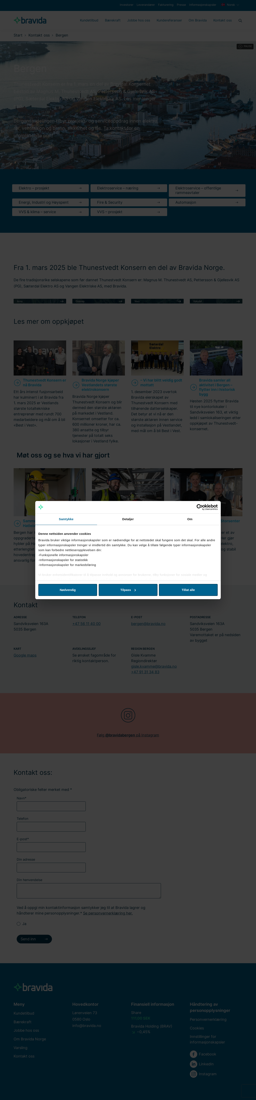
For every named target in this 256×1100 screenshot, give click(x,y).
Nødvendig (68, 590)
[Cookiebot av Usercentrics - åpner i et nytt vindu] (200, 507)
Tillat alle (188, 590)
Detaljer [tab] (128, 519)
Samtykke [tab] (66, 519)
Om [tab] (189, 519)
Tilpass (128, 590)
